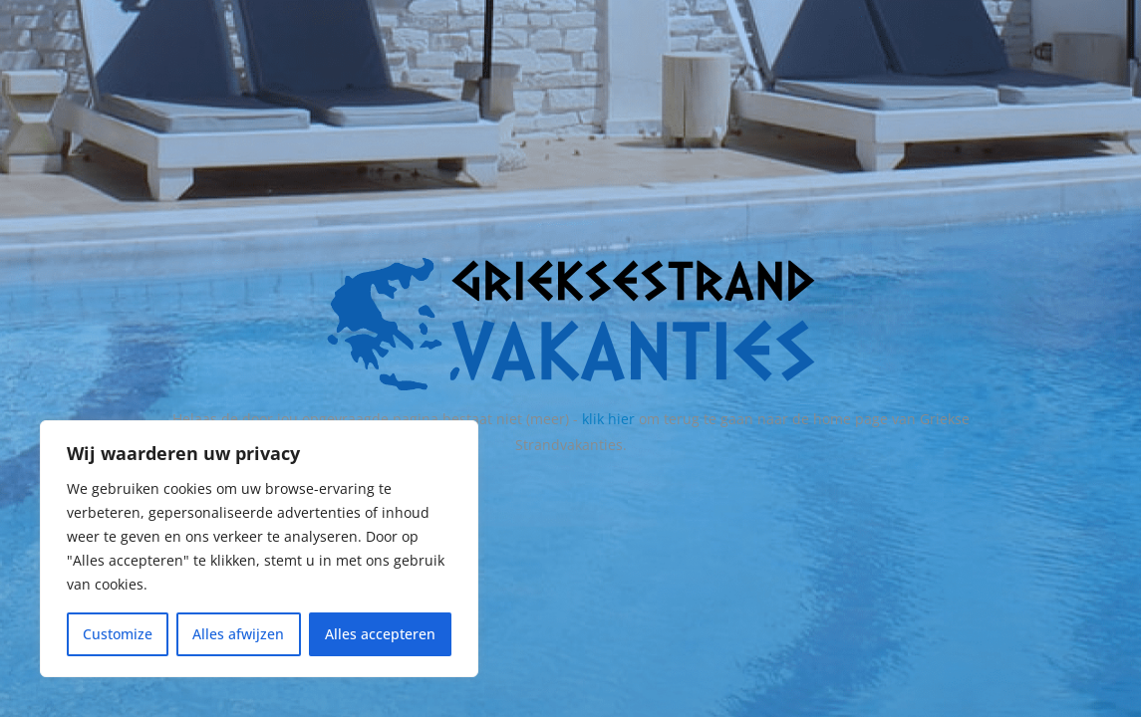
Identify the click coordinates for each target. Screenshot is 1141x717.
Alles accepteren (380, 633)
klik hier (608, 418)
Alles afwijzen (238, 633)
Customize (117, 633)
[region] (259, 548)
